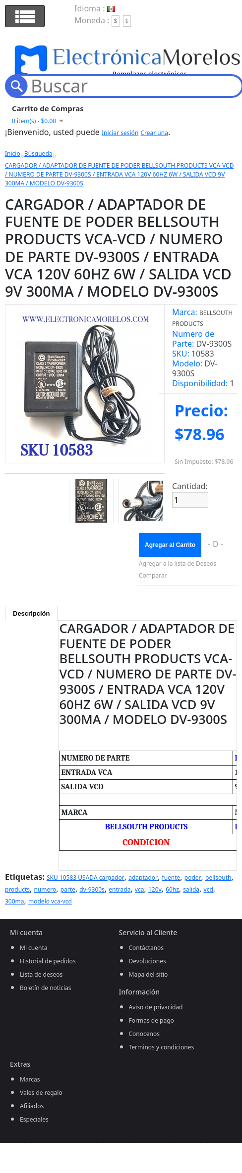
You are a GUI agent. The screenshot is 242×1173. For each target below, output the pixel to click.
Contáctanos (146, 948)
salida (191, 889)
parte (67, 889)
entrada (119, 889)
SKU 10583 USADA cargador (85, 877)
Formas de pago (151, 1020)
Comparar (153, 575)
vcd (208, 889)
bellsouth (218, 877)
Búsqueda (38, 153)
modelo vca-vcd (50, 901)
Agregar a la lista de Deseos (177, 563)
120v (155, 889)
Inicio (12, 153)
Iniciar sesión (120, 133)
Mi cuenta (34, 948)
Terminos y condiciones (161, 1047)
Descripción (31, 613)
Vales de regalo (41, 1092)
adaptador (143, 877)
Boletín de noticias (45, 988)
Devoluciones (147, 961)
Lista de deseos (41, 974)
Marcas (30, 1079)
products (17, 889)
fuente (171, 877)
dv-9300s (92, 889)
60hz (172, 889)
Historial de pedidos (48, 961)
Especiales (34, 1119)
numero (45, 889)
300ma (14, 901)
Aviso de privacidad (156, 1007)
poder (192, 877)
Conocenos (144, 1034)
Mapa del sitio (148, 974)
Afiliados (32, 1106)
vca (139, 889)
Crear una (154, 133)
